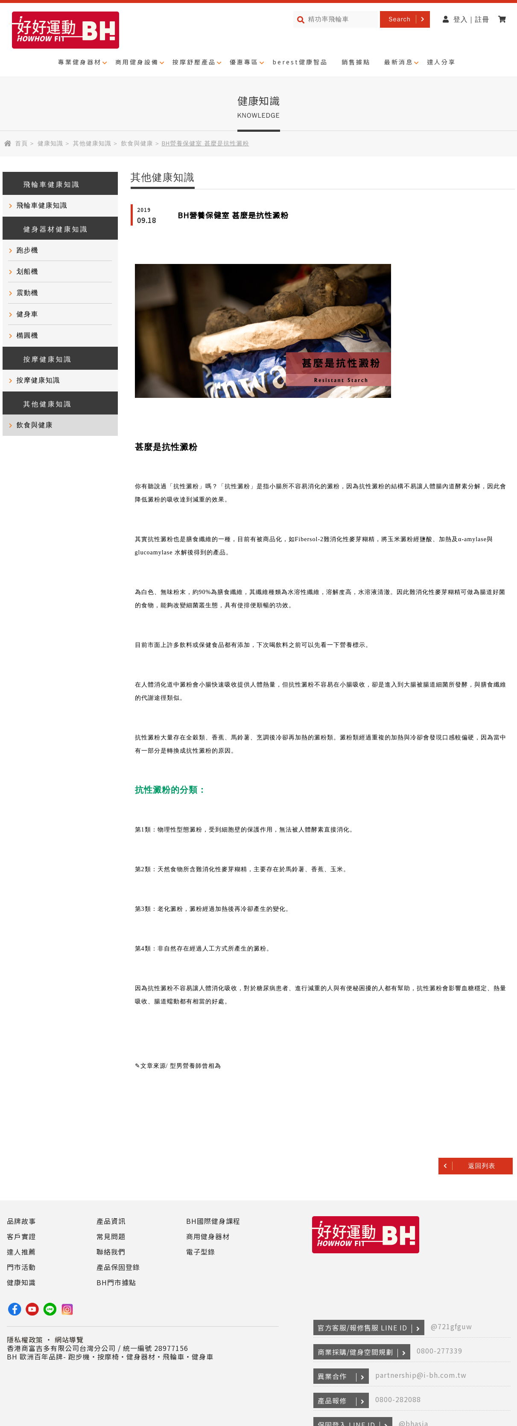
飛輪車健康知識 (45, 183)
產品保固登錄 (118, 1267)
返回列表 (482, 1166)
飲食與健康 (137, 143)
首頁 (21, 143)
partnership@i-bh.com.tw (421, 1375)
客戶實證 (21, 1236)
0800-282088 (398, 1399)
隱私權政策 (25, 1339)
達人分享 (441, 62)
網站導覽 (69, 1339)
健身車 (27, 314)
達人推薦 (21, 1251)
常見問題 (111, 1236)
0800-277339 (439, 1350)
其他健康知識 (92, 143)
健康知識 (50, 143)
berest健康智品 (300, 62)
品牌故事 (21, 1221)
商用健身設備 (137, 62)
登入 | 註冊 (466, 19)
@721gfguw (451, 1326)
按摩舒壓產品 (194, 62)
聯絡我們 (111, 1251)
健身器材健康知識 (49, 228)
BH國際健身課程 (213, 1221)
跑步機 (27, 250)
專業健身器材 (80, 62)
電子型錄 (200, 1251)
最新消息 (398, 62)
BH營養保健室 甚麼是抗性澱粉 (233, 215)
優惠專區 (244, 62)
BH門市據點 (116, 1282)
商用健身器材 (208, 1236)
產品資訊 (111, 1221)
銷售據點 (356, 62)
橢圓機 (27, 335)
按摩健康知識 (41, 358)
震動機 (27, 293)
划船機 (27, 271)
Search (399, 19)
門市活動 (21, 1267)
